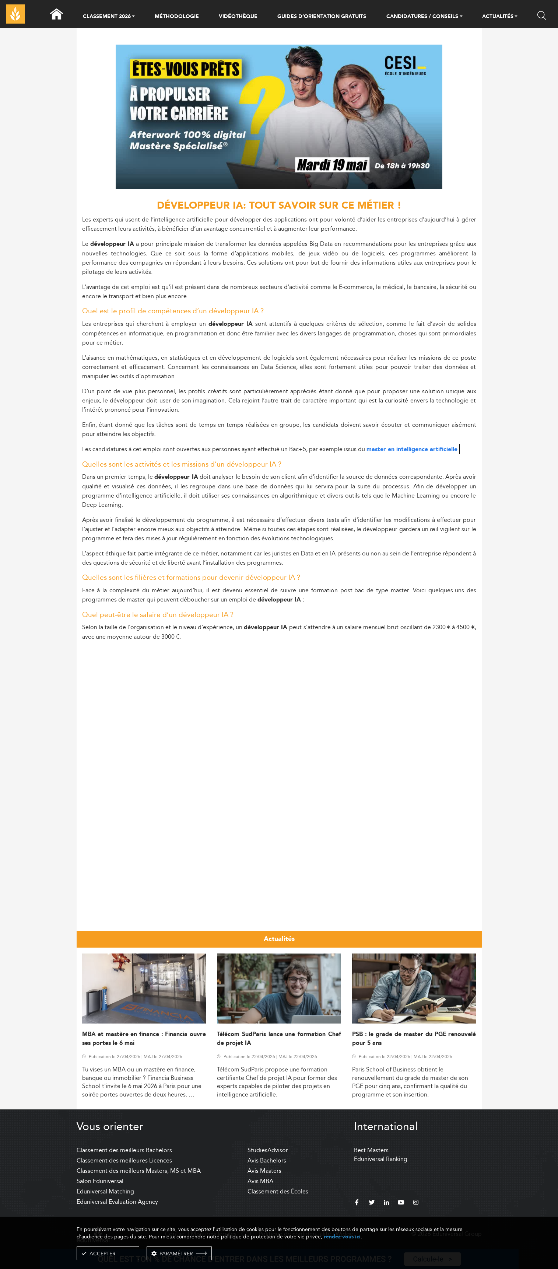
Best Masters (371, 1150)
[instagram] (416, 1203)
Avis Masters (264, 1170)
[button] (133, 17)
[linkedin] (386, 1203)
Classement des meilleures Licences (124, 1160)
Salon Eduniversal (100, 1181)
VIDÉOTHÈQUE (238, 17)
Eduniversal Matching (105, 1191)
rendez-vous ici (342, 1237)
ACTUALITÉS (497, 17)
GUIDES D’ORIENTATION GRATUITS (322, 17)
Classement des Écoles (278, 1191)
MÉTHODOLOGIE (177, 17)
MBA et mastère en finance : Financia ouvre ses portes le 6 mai (144, 1038)
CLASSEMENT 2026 (107, 17)
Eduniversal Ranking (380, 1159)
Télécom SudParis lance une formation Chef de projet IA (279, 1038)
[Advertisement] (279, 698)
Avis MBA (260, 1181)
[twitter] (372, 1203)
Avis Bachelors (267, 1160)
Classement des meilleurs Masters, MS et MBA (139, 1170)
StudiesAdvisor (268, 1150)
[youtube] (401, 1203)
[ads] (279, 187)
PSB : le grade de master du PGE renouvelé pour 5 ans (414, 1038)
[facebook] (357, 1203)
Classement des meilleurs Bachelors (124, 1150)
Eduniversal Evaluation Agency (117, 1201)
